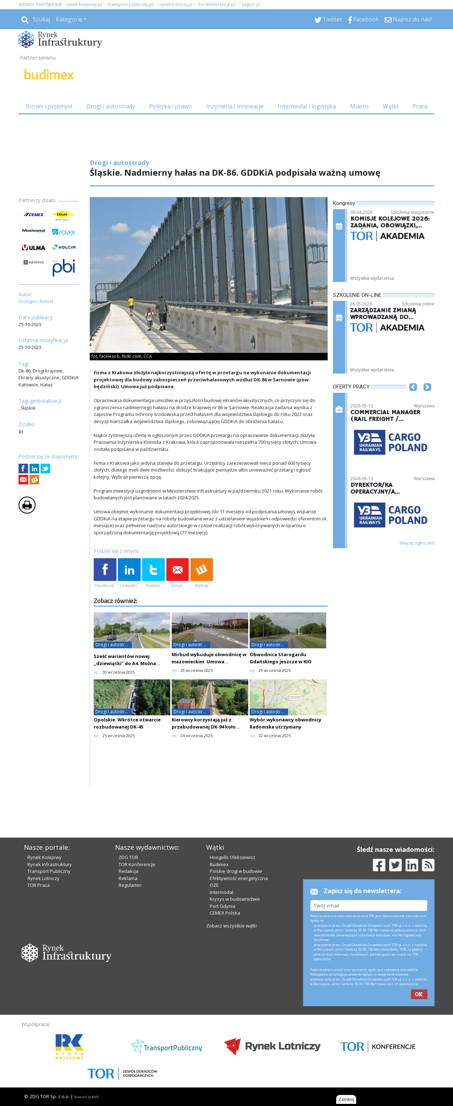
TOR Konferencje (137, 864)
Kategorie (69, 19)
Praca (419, 106)
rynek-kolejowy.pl (84, 4)
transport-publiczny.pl (130, 4)
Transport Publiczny (49, 871)
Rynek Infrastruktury (49, 864)
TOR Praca (38, 885)
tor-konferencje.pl (217, 4)
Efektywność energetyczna (239, 878)
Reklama (128, 878)
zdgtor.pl (250, 4)
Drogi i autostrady (110, 106)
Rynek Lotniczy (43, 878)
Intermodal (221, 892)
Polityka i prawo (170, 106)
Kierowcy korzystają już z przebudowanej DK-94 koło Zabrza (204, 726)
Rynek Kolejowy (44, 857)
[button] (413, 398)
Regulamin (130, 885)
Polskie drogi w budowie (236, 871)
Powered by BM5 (86, 1097)
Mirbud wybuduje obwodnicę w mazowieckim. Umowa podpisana (209, 661)
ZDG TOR (128, 857)
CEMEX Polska (225, 913)
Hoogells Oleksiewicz (232, 857)
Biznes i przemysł (49, 106)
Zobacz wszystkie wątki (231, 925)
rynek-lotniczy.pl (176, 4)
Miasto (359, 106)
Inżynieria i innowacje (235, 106)
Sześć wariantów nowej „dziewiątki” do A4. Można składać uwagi (125, 663)
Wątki (390, 106)
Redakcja (129, 871)
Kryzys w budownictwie (235, 899)
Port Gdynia (222, 906)
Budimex (219, 864)
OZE (214, 885)
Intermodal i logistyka (307, 106)
